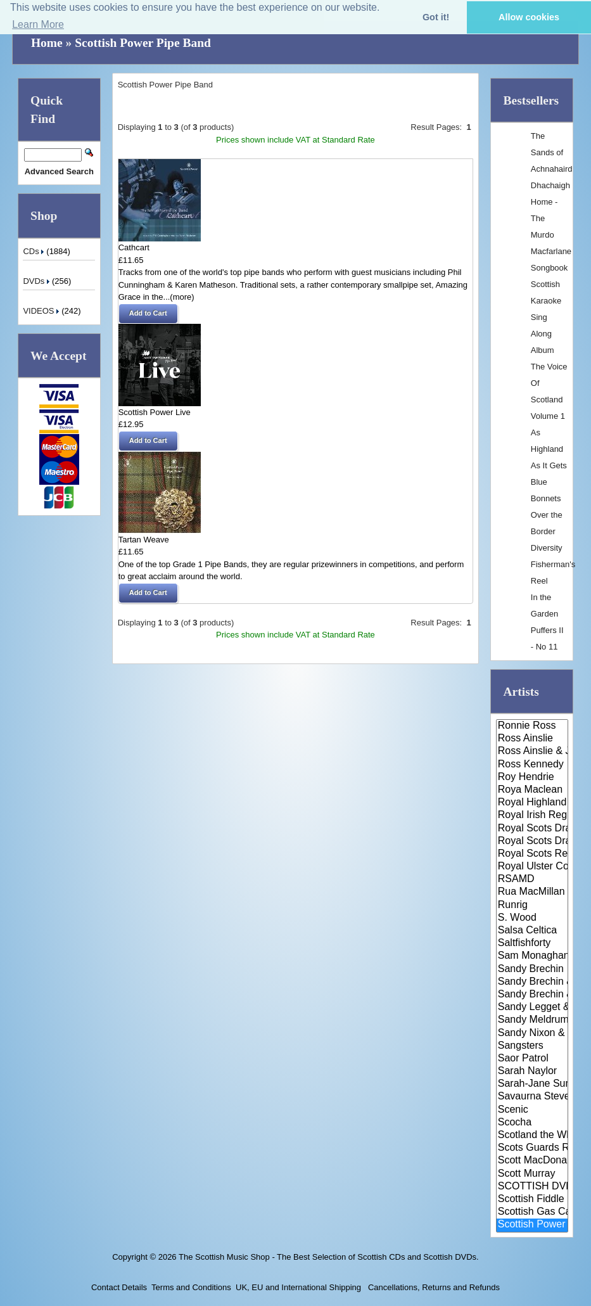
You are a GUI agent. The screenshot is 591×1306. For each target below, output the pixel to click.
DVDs (37, 281)
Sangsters (532, 1046)
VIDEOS (42, 311)
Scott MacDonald (532, 1161)
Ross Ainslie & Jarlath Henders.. (532, 751)
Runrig (532, 905)
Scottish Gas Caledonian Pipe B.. (532, 1212)
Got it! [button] (436, 17)
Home (47, 42)
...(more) (178, 297)
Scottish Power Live (154, 412)
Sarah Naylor (532, 1071)
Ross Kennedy (532, 765)
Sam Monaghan (532, 956)
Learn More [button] (38, 24)
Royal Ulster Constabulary (532, 867)
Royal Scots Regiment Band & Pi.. (532, 854)
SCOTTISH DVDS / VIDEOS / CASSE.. (532, 1187)
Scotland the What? (532, 1135)
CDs (34, 251)
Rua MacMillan (532, 892)
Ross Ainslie (532, 739)
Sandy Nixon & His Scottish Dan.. (532, 1033)
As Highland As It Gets (549, 449)
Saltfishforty (532, 943)
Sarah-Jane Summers (532, 1084)
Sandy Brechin (532, 969)
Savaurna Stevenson (532, 1097)
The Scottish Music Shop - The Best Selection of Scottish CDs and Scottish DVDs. (329, 1257)
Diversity (546, 548)
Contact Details (119, 1287)
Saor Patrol (532, 1059)
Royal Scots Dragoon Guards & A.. (532, 841)
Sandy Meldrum (532, 1020)
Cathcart (133, 247)
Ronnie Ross (532, 726)
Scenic (532, 1110)
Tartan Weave (143, 539)
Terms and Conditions (191, 1287)
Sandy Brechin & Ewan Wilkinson (532, 982)
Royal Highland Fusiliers (532, 803)
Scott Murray (532, 1174)
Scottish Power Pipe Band (143, 42)
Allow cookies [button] (529, 17)
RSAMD (532, 879)
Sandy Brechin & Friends (532, 995)
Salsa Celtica (532, 931)
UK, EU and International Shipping (298, 1287)
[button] (148, 314)
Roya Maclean (532, 790)
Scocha (532, 1123)
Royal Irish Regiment (532, 815)
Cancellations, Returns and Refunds (432, 1287)
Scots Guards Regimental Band (532, 1148)
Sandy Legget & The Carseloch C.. (532, 1007)
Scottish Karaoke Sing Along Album (546, 317)
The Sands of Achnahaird (552, 152)
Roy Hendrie (532, 777)
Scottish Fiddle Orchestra (532, 1199)
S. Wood (532, 918)
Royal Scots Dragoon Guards (532, 829)
